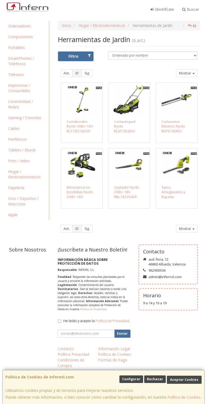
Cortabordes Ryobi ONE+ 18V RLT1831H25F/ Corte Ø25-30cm (80, 128)
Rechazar (155, 379)
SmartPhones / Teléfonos (21, 61)
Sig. (87, 73)
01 (77, 73)
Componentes (20, 36)
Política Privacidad (73, 354)
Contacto (66, 348)
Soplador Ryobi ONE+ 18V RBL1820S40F (126, 192)
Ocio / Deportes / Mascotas (23, 201)
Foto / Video (19, 160)
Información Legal (114, 348)
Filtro (79, 56)
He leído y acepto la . (96, 321)
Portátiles (16, 47)
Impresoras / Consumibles (19, 88)
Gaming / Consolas (24, 117)
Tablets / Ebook (22, 150)
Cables (14, 128)
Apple (13, 214)
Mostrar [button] (187, 73)
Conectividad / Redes (20, 104)
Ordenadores (19, 26)
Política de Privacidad (93, 309)
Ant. (67, 73)
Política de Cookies (184, 397)
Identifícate (162, 9)
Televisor (16, 74)
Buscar (190, 9)
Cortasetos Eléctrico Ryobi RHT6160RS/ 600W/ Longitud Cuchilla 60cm (174, 131)
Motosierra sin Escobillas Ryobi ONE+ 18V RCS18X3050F (80, 194)
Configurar (131, 379)
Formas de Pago (112, 359)
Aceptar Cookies (184, 379)
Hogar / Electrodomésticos (24, 174)
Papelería (16, 187)
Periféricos (17, 139)
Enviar (122, 333)
